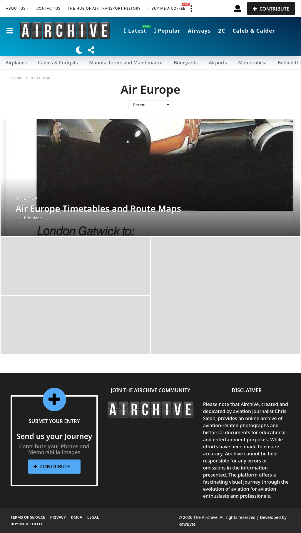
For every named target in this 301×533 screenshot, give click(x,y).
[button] (191, 8)
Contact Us (48, 8)
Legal (93, 517)
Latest (135, 30)
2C (221, 30)
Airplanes (16, 62)
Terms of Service (28, 517)
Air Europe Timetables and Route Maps (99, 209)
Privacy (58, 517)
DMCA (76, 517)
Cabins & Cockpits (58, 62)
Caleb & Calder (254, 30)
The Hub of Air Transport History (104, 8)
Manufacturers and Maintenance (126, 62)
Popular (167, 30)
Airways (199, 30)
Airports (218, 62)
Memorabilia (252, 62)
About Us (16, 8)
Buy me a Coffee (166, 8)
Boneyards (186, 62)
